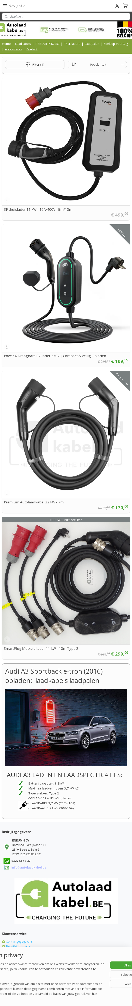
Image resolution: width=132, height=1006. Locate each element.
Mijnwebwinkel (66, 998)
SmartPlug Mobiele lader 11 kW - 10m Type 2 (41, 648)
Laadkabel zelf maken (20, 969)
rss (82, 991)
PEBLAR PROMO (47, 43)
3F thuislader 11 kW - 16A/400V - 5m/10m (38, 209)
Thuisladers (72, 43)
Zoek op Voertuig (115, 43)
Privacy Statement (18, 960)
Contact (31, 49)
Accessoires (13, 49)
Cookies (11, 955)
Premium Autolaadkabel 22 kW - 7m (34, 502)
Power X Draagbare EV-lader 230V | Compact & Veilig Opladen (55, 355)
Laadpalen (92, 43)
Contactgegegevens (19, 941)
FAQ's (10, 974)
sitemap (74, 991)
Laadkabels (23, 43)
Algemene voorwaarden (22, 951)
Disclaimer (13, 965)
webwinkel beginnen (98, 991)
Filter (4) (35, 64)
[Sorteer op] (97, 64)
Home (6, 43)
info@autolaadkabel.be (28, 867)
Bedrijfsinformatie (18, 946)
